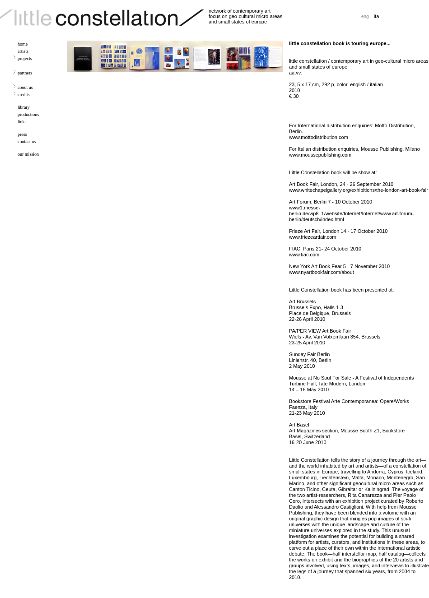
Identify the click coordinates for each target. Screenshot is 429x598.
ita (376, 16)
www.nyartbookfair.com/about (321, 272)
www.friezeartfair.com (312, 237)
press (22, 134)
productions (28, 114)
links (22, 121)
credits (24, 94)
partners (25, 72)
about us (25, 87)
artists (23, 51)
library (24, 107)
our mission (28, 154)
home (23, 44)
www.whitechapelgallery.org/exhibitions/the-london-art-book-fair (358, 190)
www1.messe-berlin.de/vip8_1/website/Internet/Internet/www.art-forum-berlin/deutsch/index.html (351, 213)
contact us (27, 141)
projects (25, 58)
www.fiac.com (304, 254)
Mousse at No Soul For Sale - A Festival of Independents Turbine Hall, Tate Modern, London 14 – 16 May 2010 (351, 383)
